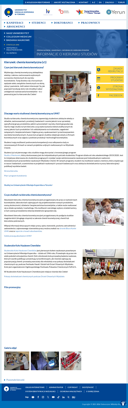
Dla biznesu (11, 53)
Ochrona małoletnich (71, 391)
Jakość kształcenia (64, 2)
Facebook (116, 95)
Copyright (73, 387)
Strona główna (43, 50)
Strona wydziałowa (114, 88)
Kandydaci (15, 22)
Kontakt (83, 2)
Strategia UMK (12, 45)
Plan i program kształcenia (15, 175)
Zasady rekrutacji (115, 70)
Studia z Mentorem (12, 155)
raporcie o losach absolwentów (28, 231)
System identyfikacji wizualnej (40, 391)
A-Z (93, 2)
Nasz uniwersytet (17, 33)
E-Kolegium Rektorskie (37, 2)
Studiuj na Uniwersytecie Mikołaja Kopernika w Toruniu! (28, 185)
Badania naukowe (18, 40)
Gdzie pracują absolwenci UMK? (18, 236)
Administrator (56, 387)
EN (100, 2)
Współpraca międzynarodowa (14, 49)
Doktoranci (63, 22)
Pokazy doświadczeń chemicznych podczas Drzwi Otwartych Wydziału (34, 276)
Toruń (121, 2)
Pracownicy (90, 22)
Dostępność (88, 387)
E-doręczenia (92, 391)
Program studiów (116, 79)
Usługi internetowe (34, 387)
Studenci (39, 22)
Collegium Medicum (19, 36)
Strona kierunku (11, 171)
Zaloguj (109, 2)
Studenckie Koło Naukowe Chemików (20, 250)
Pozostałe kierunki (15, 380)
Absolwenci (16, 26)
